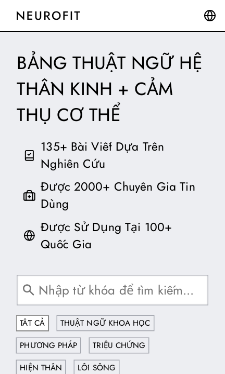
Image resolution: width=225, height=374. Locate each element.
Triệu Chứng (119, 345)
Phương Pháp (48, 345)
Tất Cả (32, 323)
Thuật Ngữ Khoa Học (105, 323)
